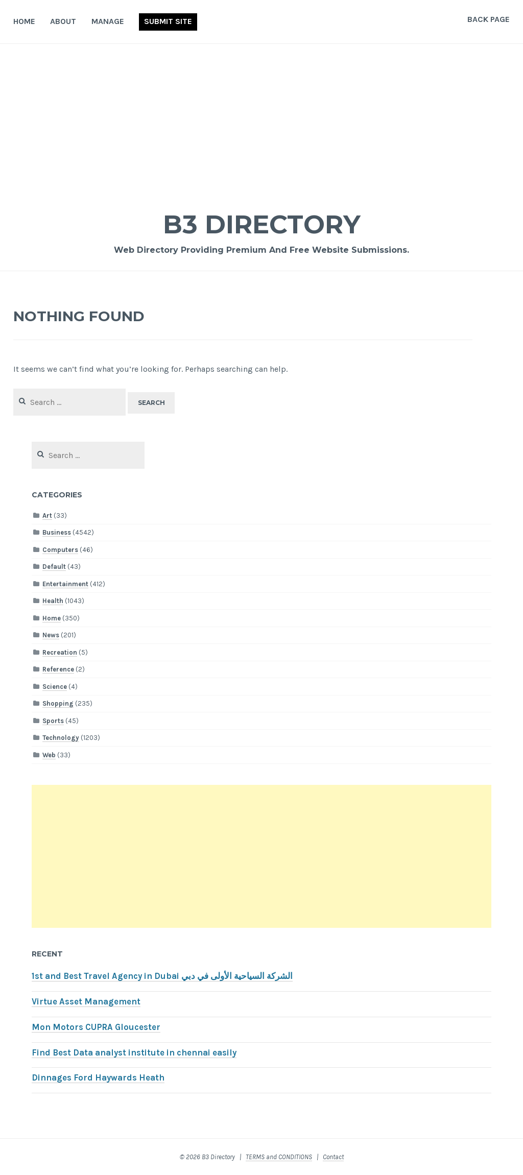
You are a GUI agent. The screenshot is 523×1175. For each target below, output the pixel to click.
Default (54, 566)
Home (24, 21)
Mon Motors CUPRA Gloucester (96, 1027)
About (63, 21)
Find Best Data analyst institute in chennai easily (134, 1053)
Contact (333, 1157)
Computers (60, 550)
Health (52, 601)
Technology (60, 737)
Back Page (488, 19)
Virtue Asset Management (86, 1001)
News (50, 635)
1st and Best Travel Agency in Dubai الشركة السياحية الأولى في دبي (162, 976)
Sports (53, 721)
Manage (107, 21)
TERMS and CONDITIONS (279, 1157)
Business (56, 532)
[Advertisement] (261, 120)
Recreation (59, 652)
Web (49, 755)
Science (54, 686)
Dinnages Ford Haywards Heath (98, 1078)
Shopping (58, 703)
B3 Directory (261, 224)
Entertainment (65, 584)
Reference (58, 669)
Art (47, 515)
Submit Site (168, 21)
